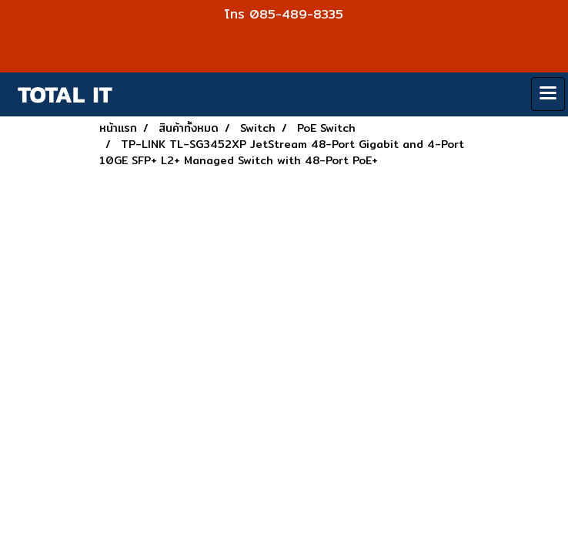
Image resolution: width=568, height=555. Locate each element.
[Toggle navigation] (548, 94)
